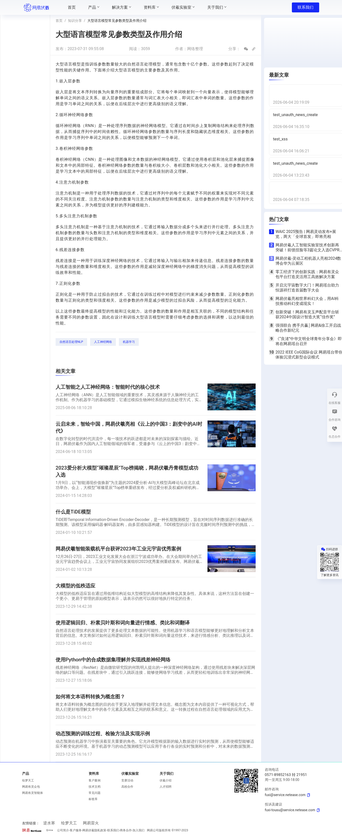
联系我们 (305, 7)
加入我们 (138, 830)
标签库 (93, 799)
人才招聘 (165, 786)
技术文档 (95, 786)
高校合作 (127, 786)
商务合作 (126, 830)
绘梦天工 (28, 780)
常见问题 (95, 793)
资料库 (94, 773)
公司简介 (63, 830)
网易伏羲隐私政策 (94, 830)
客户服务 (76, 830)
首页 (59, 21)
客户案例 (95, 780)
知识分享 (75, 21)
